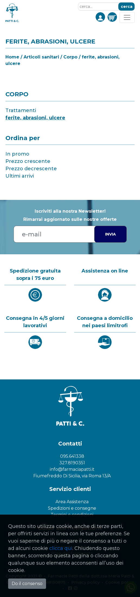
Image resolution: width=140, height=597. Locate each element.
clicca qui (60, 548)
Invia (110, 234)
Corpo (70, 57)
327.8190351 (72, 462)
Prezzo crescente (27, 161)
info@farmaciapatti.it (72, 469)
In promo (17, 154)
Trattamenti (20, 110)
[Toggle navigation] (127, 17)
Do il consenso (27, 583)
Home (12, 57)
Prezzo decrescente (31, 169)
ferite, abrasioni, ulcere (35, 118)
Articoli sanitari (41, 57)
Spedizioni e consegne (72, 508)
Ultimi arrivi (19, 176)
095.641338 (72, 456)
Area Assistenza (72, 501)
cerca (126, 6)
